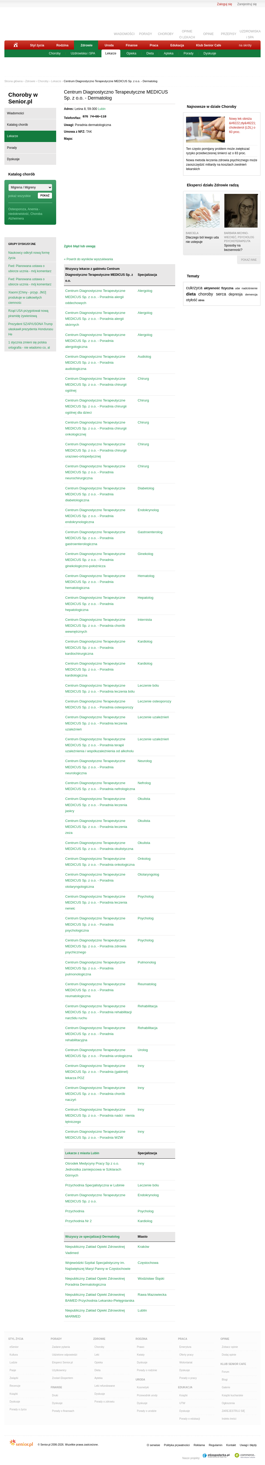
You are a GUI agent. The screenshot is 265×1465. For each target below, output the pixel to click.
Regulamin (216, 1445)
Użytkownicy (59, 1370)
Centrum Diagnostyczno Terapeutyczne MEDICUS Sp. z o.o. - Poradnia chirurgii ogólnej (96, 384)
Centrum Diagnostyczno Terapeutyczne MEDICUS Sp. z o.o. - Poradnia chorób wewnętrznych (95, 625)
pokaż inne (249, 259)
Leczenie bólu (148, 685)
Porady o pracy (188, 1378)
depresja (236, 294)
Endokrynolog (148, 510)
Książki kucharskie (232, 1395)
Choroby (55, 53)
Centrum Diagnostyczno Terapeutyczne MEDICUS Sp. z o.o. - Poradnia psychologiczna (95, 924)
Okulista (144, 799)
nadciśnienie (249, 288)
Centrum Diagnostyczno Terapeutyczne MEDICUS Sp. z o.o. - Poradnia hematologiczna (95, 582)
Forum (225, 1371)
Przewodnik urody (147, 1395)
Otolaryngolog (148, 874)
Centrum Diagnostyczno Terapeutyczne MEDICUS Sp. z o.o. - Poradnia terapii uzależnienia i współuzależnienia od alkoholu (99, 745)
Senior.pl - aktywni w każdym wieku (33, 22)
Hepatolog (145, 598)
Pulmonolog (147, 962)
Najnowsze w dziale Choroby (211, 106)
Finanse (131, 45)
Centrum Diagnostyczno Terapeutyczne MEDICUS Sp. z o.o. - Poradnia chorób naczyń (95, 1094)
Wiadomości (15, 113)
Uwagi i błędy (248, 1445)
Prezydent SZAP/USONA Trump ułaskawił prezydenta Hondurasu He (30, 329)
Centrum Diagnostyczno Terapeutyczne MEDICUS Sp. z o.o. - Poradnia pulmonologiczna (95, 968)
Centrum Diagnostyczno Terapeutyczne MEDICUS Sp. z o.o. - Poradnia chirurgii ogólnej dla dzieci (96, 406)
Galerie (226, 1387)
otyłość (191, 300)
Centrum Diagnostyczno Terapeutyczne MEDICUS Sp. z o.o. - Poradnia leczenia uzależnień (96, 723)
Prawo (140, 1347)
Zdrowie (86, 45)
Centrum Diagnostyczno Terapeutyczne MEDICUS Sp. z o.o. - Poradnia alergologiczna (95, 341)
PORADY (145, 34)
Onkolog (144, 859)
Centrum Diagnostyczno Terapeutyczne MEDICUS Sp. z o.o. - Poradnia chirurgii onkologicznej (96, 428)
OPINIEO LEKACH (187, 34)
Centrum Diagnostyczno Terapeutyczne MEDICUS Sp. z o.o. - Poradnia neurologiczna (95, 767)
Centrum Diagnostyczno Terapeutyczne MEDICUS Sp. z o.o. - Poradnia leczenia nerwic (96, 902)
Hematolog (146, 576)
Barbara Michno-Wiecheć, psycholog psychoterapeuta (239, 237)
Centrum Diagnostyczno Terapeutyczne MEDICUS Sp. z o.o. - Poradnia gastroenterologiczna (95, 538)
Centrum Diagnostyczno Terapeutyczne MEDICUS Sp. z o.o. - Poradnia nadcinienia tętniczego (100, 1115)
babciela (192, 233)
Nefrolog (144, 783)
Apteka (168, 53)
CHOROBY (166, 34)
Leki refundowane (104, 1385)
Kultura (14, 1354)
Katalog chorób (17, 124)
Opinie (224, 1338)
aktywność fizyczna (218, 288)
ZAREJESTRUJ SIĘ (233, 1411)
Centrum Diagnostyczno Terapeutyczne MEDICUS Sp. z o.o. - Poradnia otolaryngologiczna (95, 880)
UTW (182, 1403)
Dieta (150, 53)
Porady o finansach (63, 1411)
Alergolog (145, 291)
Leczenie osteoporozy (154, 701)
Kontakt (231, 1445)
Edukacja (177, 45)
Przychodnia (74, 1211)
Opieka (131, 53)
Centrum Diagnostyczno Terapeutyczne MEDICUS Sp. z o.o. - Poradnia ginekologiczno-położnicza (95, 560)
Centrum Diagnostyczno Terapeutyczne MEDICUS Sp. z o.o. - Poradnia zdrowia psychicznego (95, 946)
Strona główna (13, 81)
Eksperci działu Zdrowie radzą (213, 185)
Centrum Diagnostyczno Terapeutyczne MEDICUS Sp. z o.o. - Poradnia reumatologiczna (95, 990)
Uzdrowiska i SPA (83, 53)
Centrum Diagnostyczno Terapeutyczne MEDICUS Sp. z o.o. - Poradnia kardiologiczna (95, 669)
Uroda (109, 45)
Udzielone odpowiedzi (64, 1354)
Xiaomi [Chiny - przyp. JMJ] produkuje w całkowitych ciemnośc (27, 298)
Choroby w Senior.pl (23, 98)
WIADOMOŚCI (124, 34)
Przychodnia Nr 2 (78, 1221)
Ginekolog (145, 554)
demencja (251, 294)
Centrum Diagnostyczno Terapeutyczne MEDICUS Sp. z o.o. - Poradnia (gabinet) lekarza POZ (96, 1072)
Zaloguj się (224, 4)
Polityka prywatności (177, 1445)
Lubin (101, 109)
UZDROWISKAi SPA (250, 34)
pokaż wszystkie (19, 196)
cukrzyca (194, 288)
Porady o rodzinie (147, 1370)
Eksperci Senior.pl (62, 1362)
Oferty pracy (186, 1354)
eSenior (14, 1347)
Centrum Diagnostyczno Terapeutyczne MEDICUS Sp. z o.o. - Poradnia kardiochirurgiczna (95, 647)
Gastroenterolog (150, 532)
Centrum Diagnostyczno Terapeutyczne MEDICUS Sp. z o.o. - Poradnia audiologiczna (95, 362)
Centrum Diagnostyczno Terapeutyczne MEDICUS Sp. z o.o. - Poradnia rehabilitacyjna (95, 1034)
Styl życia (37, 45)
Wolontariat (185, 1362)
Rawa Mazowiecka (152, 1295)
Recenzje (15, 1385)
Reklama (199, 1445)
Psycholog (146, 896)
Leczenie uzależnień (153, 717)
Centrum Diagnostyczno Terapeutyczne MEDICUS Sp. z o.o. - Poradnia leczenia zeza (96, 827)
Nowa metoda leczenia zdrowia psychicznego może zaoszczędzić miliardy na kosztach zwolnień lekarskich (221, 164)
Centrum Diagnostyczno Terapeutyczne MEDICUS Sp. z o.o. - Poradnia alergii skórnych (95, 319)
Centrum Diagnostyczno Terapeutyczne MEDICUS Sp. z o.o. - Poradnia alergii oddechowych (95, 297)
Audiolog (144, 356)
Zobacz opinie (230, 1347)
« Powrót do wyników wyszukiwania (88, 259)
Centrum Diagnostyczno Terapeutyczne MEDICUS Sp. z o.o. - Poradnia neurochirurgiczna (95, 472)
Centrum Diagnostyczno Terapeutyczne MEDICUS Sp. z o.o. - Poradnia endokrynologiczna (95, 516)
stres (201, 300)
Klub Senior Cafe (208, 45)
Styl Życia (15, 1338)
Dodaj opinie (229, 1354)
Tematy (193, 276)
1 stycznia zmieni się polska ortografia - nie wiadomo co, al (29, 345)
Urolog (143, 1050)
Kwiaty (140, 1354)
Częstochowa (148, 1263)
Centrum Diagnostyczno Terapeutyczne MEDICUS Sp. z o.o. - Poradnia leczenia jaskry (96, 805)
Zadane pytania (61, 1347)
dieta (191, 294)
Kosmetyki (143, 1387)
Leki (96, 1354)
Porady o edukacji (189, 1418)
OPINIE (208, 34)
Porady (188, 53)
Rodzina (62, 45)
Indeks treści (229, 1418)
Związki (14, 1378)
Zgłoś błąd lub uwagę (79, 246)
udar (237, 288)
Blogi (224, 1379)
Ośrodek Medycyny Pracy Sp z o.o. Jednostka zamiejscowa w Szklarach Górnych (93, 1169)
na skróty (245, 45)
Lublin (142, 1310)
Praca (154, 45)
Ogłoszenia (228, 1403)
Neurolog (145, 761)
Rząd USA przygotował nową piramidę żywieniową (28, 313)
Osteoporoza (17, 209)
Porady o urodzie (147, 1411)
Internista (145, 620)
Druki (55, 1395)
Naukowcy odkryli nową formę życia (28, 255)
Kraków (143, 1247)
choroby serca (212, 294)
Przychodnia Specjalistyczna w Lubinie (94, 1185)
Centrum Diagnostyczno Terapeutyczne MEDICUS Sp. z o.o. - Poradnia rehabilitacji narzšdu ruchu (98, 1012)
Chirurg (143, 379)
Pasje (13, 1370)
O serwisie (153, 1445)
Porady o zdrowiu (104, 1401)
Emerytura (185, 1347)
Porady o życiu (18, 1409)
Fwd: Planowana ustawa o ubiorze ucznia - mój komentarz (29, 268)
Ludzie (13, 1362)
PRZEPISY (228, 34)
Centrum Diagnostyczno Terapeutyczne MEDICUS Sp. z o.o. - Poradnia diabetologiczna (95, 494)
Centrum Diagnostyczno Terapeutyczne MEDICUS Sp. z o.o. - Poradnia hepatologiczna (95, 603)
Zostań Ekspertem (62, 1378)
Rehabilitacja (147, 1006)
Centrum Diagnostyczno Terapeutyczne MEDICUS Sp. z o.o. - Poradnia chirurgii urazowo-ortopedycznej (96, 450)
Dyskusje (210, 53)
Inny (141, 1066)
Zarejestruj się (247, 4)
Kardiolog (145, 641)
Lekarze (110, 53)
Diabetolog (146, 488)
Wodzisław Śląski (151, 1278)
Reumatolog (147, 984)
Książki (14, 1393)
